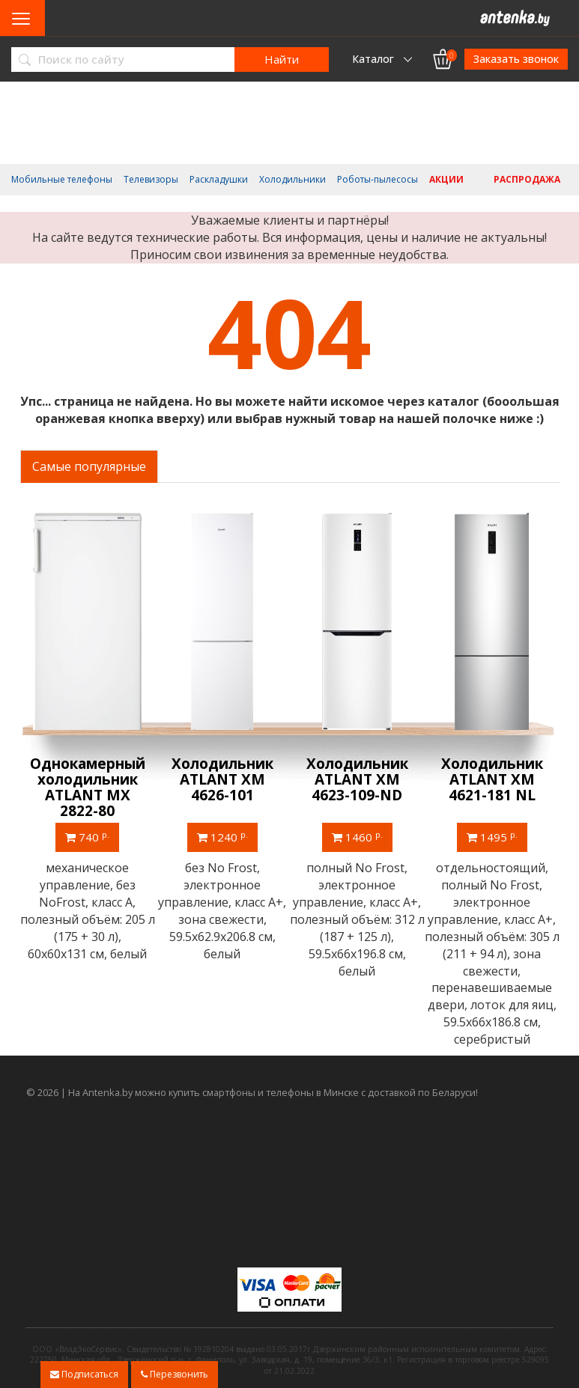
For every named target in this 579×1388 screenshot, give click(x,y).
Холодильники (292, 179)
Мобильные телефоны (61, 179)
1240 (222, 837)
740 (87, 837)
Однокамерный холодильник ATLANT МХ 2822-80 (87, 787)
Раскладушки (219, 179)
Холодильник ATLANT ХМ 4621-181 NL (492, 779)
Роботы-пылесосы (377, 179)
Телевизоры (151, 179)
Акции (446, 179)
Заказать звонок (516, 59)
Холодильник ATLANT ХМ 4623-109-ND (357, 779)
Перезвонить (174, 1374)
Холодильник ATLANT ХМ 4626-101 (222, 779)
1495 (492, 837)
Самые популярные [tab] (89, 466)
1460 (357, 837)
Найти (281, 59)
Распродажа (527, 179)
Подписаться (84, 1374)
